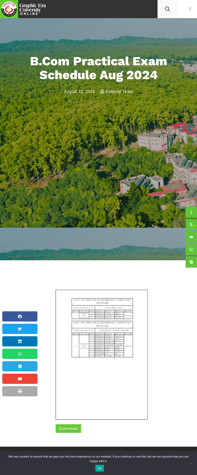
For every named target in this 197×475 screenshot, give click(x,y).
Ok (99, 468)
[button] (190, 9)
